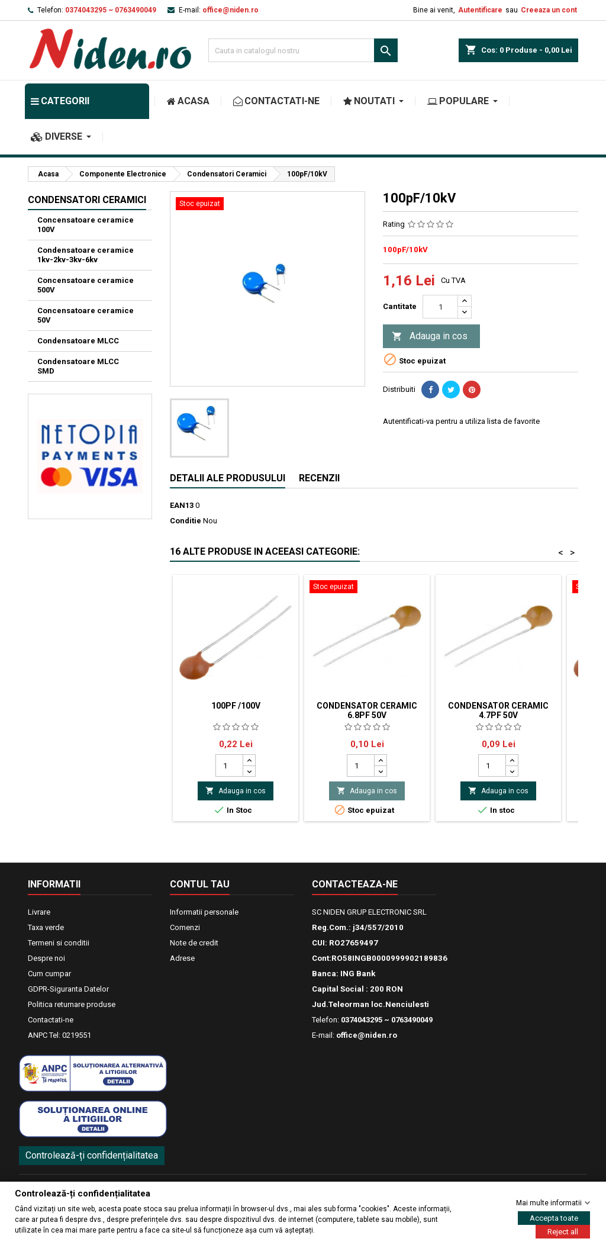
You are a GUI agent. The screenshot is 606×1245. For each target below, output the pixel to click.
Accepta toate (554, 1217)
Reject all (562, 1231)
